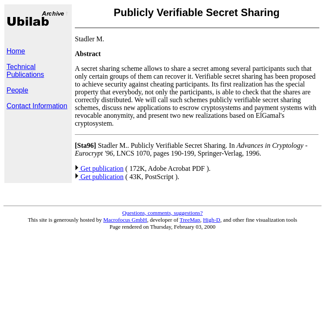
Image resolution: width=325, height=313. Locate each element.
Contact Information (37, 106)
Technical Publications (25, 70)
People (17, 90)
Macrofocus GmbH (125, 219)
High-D (211, 219)
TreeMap (190, 219)
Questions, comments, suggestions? (162, 213)
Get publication (99, 168)
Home (16, 51)
